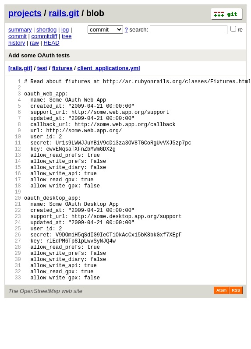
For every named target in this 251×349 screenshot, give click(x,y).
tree (66, 36)
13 (14, 172)
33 (14, 320)
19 (14, 216)
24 (14, 253)
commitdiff (44, 36)
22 (14, 239)
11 (14, 157)
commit (17, 36)
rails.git (64, 13)
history (16, 42)
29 (14, 291)
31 (14, 306)
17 (14, 201)
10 (14, 149)
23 (14, 246)
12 (14, 164)
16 (14, 194)
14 (14, 179)
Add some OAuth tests (39, 55)
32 (14, 313)
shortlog (46, 29)
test (42, 68)
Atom (221, 333)
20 (14, 224)
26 (14, 268)
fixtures (62, 68)
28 (14, 283)
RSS (236, 333)
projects (25, 13)
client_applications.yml (109, 68)
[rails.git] (20, 68)
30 (14, 298)
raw (34, 42)
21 (14, 231)
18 (14, 209)
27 (14, 276)
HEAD (51, 42)
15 (14, 186)
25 (14, 261)
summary (20, 29)
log (65, 29)
